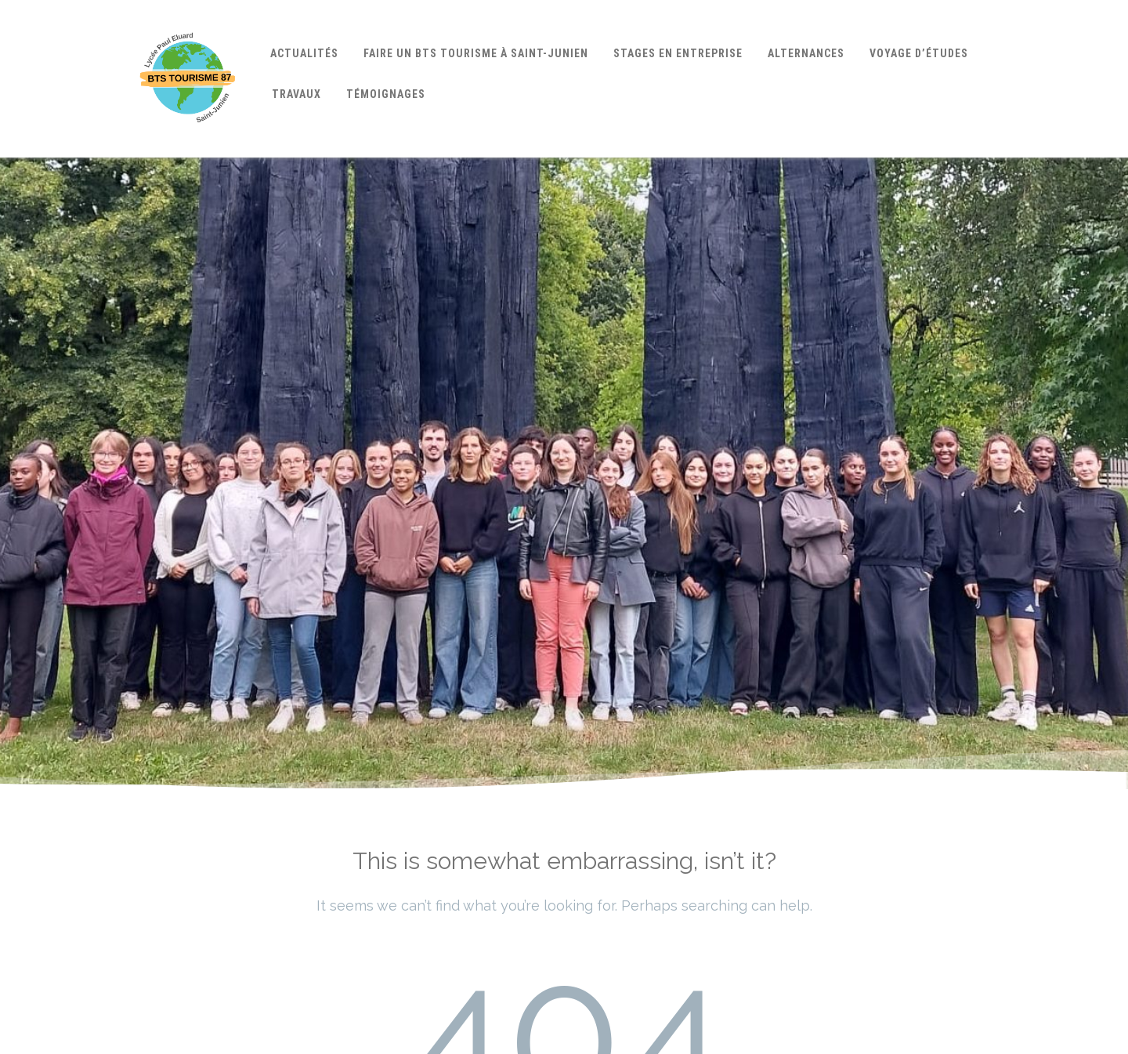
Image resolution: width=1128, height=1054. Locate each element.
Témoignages (385, 94)
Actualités (304, 53)
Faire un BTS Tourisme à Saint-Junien (475, 53)
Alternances (806, 53)
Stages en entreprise (678, 53)
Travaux (296, 94)
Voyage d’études (919, 53)
